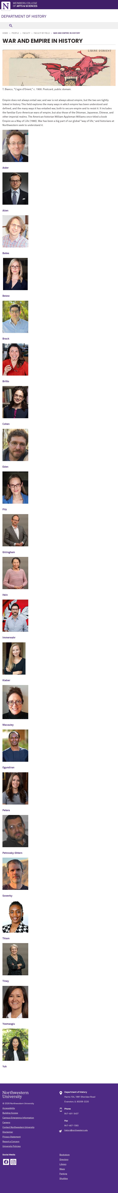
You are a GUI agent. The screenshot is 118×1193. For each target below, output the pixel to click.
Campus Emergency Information (18, 1118)
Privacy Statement (11, 1137)
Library (62, 1164)
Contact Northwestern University (18, 1127)
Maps (62, 1169)
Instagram (13, 1162)
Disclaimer (7, 1132)
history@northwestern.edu (76, 1130)
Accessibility (8, 1108)
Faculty (26, 33)
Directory (63, 1159)
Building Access (10, 1113)
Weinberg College (65, 5)
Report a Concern (10, 1142)
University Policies (11, 1146)
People (15, 33)
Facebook (6, 1162)
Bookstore (64, 1155)
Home (5, 33)
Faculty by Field (42, 33)
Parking (63, 1174)
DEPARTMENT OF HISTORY (23, 16)
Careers (6, 1123)
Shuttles (63, 1179)
